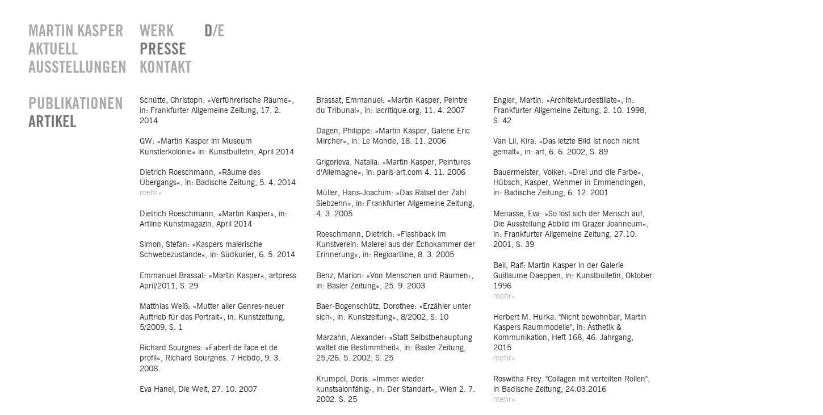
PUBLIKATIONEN (75, 104)
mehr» (151, 193)
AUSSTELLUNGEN (75, 68)
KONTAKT (163, 68)
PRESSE (163, 49)
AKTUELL (53, 49)
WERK (157, 31)
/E (214, 31)
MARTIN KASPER (75, 31)
